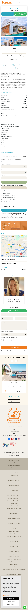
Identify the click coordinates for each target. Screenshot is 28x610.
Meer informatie (6, 595)
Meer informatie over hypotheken (14, 210)
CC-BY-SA (24, 256)
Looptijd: (3, 175)
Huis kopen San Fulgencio (14, 528)
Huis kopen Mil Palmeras (14, 531)
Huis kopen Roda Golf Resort (14, 538)
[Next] (16, 361)
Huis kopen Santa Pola (14, 533)
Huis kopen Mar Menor (14, 485)
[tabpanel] (14, 378)
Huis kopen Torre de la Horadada (14, 526)
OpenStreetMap (16, 256)
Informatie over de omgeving (9, 259)
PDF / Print (10, 55)
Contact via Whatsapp (14, 311)
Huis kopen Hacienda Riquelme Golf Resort (14, 488)
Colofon (15, 452)
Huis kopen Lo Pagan (14, 490)
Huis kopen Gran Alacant (14, 483)
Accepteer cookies (10, 598)
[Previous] (11, 361)
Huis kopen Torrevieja (14, 467)
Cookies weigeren (10, 604)
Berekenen (14, 182)
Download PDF (7, 228)
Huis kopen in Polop (14, 546)
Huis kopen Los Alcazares (14, 460)
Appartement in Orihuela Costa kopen (14, 574)
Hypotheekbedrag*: (6, 164)
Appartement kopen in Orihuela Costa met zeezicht (14, 569)
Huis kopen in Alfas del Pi (14, 551)
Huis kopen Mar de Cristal (14, 493)
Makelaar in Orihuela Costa (14, 566)
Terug (14, 48)
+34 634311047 (16, 299)
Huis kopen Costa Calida (14, 556)
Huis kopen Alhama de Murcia (14, 518)
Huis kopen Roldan (14, 503)
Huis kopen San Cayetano (14, 472)
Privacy (18, 452)
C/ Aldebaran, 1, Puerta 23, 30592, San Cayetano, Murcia (14, 435)
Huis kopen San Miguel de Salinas (14, 559)
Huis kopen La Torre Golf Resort (14, 500)
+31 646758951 (16, 301)
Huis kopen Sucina (14, 541)
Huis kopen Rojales (14, 564)
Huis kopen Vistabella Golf (14, 480)
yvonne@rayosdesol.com (15, 303)
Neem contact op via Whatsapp (20, 14)
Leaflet (8, 256)
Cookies (22, 452)
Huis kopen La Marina (14, 521)
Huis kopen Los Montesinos (14, 523)
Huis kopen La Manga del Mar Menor (14, 495)
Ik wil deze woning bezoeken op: (8, 331)
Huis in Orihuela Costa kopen (14, 571)
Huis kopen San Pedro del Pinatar (14, 508)
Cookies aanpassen (11, 601)
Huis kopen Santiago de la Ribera (14, 536)
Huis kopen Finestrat (14, 462)
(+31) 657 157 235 (18, 426)
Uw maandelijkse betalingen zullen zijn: (12, 185)
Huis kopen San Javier (14, 505)
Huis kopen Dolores (14, 516)
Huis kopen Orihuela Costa (14, 465)
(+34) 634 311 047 (10, 426)
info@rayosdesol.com (14, 431)
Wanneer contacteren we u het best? (9, 337)
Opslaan (7, 391)
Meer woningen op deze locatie (9, 263)
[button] (26, 2)
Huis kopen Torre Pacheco (14, 498)
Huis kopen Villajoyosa (14, 561)
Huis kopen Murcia (14, 475)
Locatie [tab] (14, 51)
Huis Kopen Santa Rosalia (14, 510)
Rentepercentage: (5, 169)
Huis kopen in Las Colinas (14, 544)
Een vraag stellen (7, 13)
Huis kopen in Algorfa (14, 513)
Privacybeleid (23, 343)
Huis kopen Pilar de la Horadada (14, 477)
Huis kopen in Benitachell (14, 549)
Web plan (14, 453)
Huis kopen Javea (14, 554)
